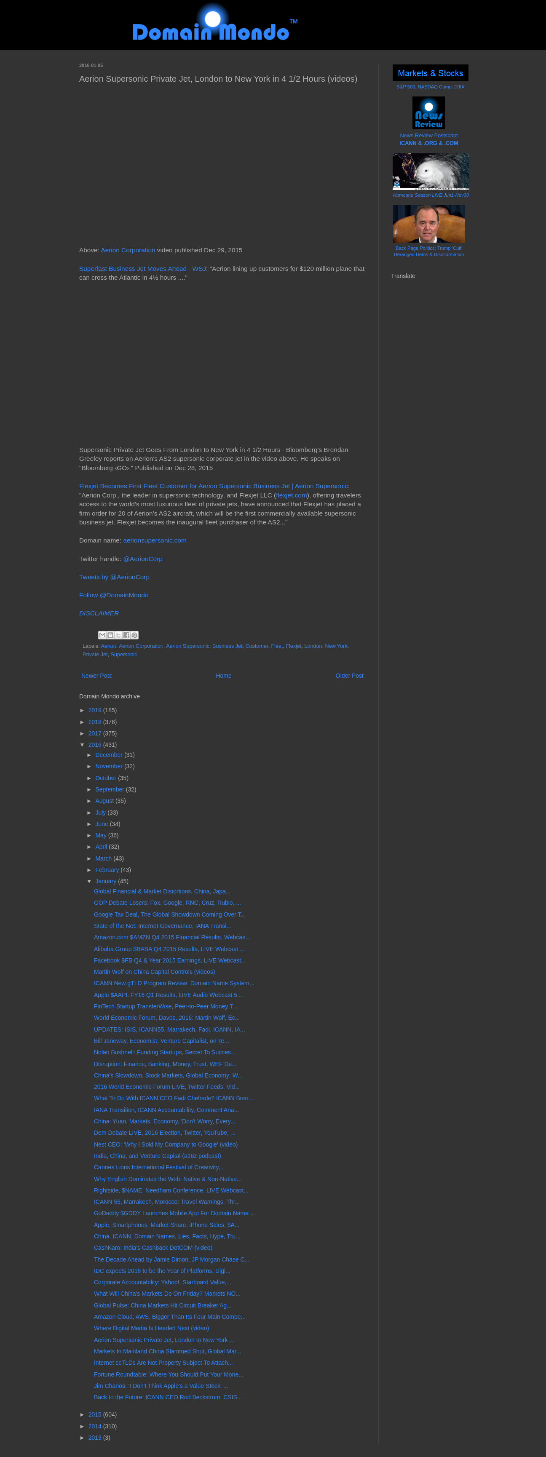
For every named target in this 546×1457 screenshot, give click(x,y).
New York (336, 646)
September (110, 789)
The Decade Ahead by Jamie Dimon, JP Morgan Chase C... (171, 1259)
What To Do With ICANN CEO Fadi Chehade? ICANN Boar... (173, 1098)
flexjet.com (291, 495)
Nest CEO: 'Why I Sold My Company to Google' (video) (166, 1144)
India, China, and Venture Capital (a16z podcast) (157, 1155)
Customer (257, 646)
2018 (95, 722)
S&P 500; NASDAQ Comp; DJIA (431, 86)
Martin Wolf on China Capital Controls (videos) (154, 971)
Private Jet (95, 655)
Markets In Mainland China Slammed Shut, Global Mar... (167, 1351)
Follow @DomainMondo (113, 595)
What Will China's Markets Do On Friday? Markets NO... (167, 1293)
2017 (95, 733)
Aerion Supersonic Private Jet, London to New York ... (164, 1340)
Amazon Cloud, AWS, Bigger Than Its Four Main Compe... (170, 1316)
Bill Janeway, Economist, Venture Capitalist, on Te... (161, 1040)
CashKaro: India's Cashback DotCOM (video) (153, 1247)
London (313, 646)
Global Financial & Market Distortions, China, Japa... (162, 891)
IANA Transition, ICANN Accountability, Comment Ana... (166, 1110)
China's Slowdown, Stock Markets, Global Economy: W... (168, 1075)
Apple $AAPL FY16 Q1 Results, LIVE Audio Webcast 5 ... (169, 995)
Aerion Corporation (128, 250)
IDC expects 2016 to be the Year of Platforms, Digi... (162, 1270)
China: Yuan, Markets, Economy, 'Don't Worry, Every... (165, 1121)
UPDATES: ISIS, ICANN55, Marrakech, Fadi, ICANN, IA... (169, 1029)
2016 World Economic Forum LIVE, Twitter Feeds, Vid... (167, 1086)
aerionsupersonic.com (155, 540)
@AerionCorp (142, 558)
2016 (95, 744)
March (104, 858)
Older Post (350, 675)
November (109, 766)
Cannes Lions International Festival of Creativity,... (159, 1167)
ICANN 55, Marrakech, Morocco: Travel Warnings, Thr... (167, 1201)
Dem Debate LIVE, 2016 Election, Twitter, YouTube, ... (164, 1132)
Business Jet (227, 646)
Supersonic (124, 655)
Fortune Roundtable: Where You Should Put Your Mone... (169, 1374)
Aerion (108, 646)
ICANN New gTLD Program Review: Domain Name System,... (175, 983)
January (106, 881)
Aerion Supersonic (187, 646)
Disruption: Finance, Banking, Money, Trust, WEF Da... (165, 1064)
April (102, 846)
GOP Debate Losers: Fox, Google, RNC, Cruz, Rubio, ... (167, 902)
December (109, 754)
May (101, 835)
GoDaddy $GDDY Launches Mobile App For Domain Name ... (174, 1213)
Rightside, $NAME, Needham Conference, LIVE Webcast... (171, 1190)
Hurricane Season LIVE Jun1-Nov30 (431, 195)
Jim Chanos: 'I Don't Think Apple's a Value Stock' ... (161, 1385)
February (107, 869)
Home (223, 675)
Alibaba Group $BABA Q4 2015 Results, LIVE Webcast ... (169, 949)
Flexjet (293, 646)
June (102, 824)
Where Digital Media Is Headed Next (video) (151, 1328)
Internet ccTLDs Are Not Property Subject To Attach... (163, 1362)
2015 (95, 1414)
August (105, 800)
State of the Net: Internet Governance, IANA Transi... (162, 925)
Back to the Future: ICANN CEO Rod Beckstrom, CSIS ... (169, 1397)
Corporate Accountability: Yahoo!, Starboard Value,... (162, 1282)
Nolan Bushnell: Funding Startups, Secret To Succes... (165, 1052)
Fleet (277, 646)
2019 (95, 710)
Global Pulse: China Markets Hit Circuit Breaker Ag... (163, 1305)
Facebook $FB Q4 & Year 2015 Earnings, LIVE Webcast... (170, 960)
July (101, 812)
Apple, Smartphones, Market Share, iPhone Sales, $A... (167, 1225)
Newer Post (96, 675)
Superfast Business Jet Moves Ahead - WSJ (142, 268)
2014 (95, 1426)
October (106, 778)
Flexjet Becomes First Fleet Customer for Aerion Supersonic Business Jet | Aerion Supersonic (213, 485)
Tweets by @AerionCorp (114, 576)
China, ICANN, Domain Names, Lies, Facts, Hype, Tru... (167, 1236)
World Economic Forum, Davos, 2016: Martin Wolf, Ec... (167, 1017)
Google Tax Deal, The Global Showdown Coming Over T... (170, 914)
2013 (95, 1437)
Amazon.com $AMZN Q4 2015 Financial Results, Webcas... (172, 937)
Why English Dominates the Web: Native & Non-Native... (168, 1179)
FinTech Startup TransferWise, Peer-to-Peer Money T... (166, 1006)
